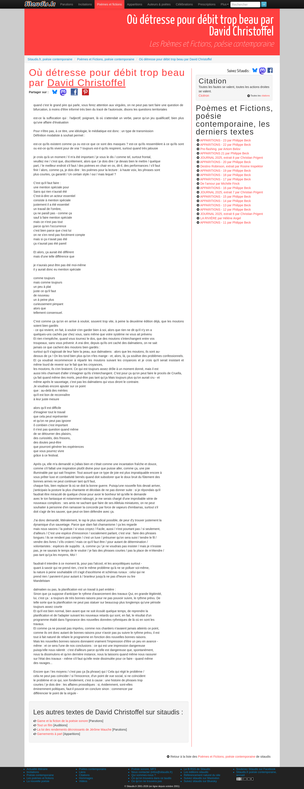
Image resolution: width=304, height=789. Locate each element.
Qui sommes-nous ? (143, 775)
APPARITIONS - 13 (225, 205)
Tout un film (45, 725)
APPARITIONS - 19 (225, 170)
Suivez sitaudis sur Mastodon (201, 778)
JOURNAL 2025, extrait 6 (231, 214)
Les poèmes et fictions (40, 778)
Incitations (33, 772)
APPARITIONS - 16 (225, 188)
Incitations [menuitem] (85, 4)
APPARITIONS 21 (224, 153)
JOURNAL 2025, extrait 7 (231, 192)
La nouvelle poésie (38, 781)
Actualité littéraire (37, 769)
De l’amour (220, 183)
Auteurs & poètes (158, 4)
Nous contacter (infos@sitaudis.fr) (151, 772)
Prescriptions (207, 4)
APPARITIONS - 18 (225, 175)
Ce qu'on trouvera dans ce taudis (151, 778)
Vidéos (83, 781)
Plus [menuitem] (225, 4)
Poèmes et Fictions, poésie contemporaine (226, 756)
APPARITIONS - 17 (225, 179)
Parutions (66, 4)
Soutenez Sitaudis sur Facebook (255, 769)
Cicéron (204, 95)
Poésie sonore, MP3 (143, 769)
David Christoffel (86, 82)
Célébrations (184, 4)
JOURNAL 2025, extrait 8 (231, 157)
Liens (82, 772)
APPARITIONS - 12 (225, 209)
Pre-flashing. (220, 149)
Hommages (86, 778)
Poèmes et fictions (109, 4)
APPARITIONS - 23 (225, 140)
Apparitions (134, 4)
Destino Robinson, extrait (231, 166)
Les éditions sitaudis (196, 772)
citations (265, 95)
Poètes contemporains (92, 769)
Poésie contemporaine (40, 775)
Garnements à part (49, 734)
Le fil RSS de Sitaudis (197, 769)
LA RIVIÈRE (220, 218)
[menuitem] (67, 4)
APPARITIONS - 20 (225, 162)
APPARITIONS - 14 (225, 201)
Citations (84, 775)
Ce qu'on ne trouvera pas (146, 781)
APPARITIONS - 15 (225, 196)
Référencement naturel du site (202, 775)
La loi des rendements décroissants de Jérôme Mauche (74, 729)
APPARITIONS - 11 (225, 222)
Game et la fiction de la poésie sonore (62, 721)
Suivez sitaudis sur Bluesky (200, 781)
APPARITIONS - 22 (225, 144)
